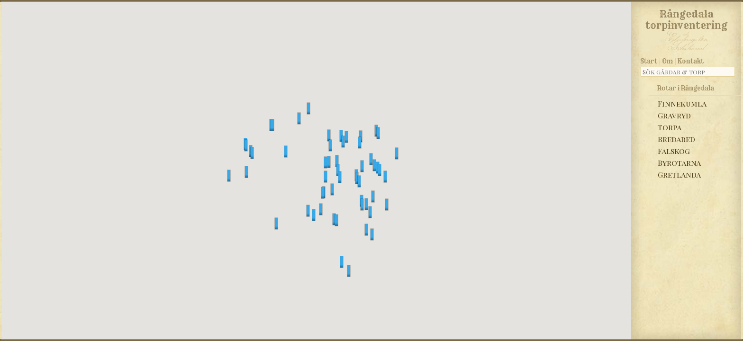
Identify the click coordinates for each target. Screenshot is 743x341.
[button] (299, 118)
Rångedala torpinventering (686, 18)
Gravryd (674, 115)
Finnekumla (682, 103)
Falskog (674, 151)
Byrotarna (679, 163)
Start (649, 61)
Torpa (669, 127)
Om (667, 61)
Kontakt (691, 61)
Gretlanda (679, 174)
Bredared (676, 139)
